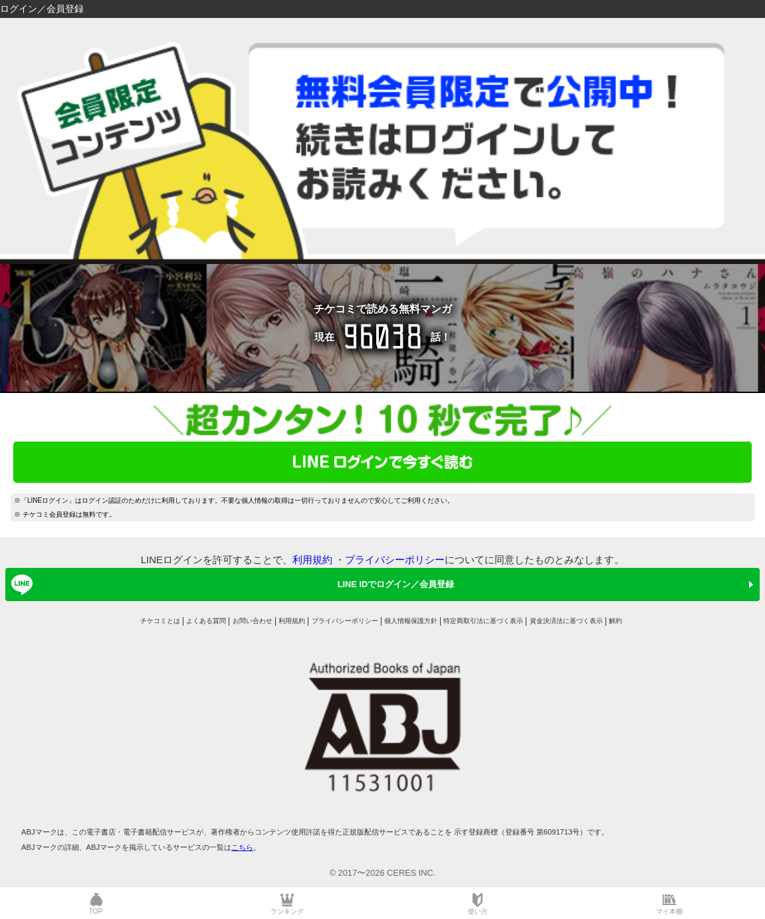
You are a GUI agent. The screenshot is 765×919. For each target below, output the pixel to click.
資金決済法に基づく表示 (566, 620)
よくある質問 (206, 620)
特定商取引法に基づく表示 (483, 620)
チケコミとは (160, 620)
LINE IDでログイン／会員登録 (230, 584)
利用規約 (312, 559)
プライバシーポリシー (395, 559)
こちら (242, 847)
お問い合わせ (253, 620)
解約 (615, 620)
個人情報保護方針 (410, 620)
